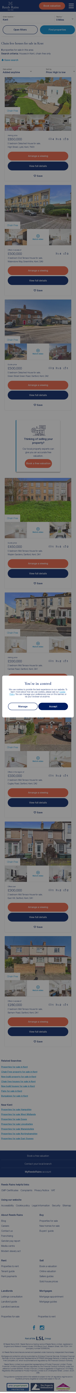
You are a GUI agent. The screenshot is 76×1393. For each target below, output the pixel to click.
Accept (53, 706)
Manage (22, 706)
